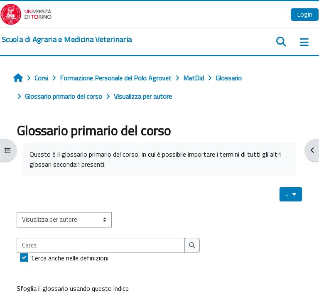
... (293, 194)
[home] (67, 39)
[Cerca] (101, 245)
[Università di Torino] (26, 13)
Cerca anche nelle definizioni (70, 258)
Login (304, 14)
